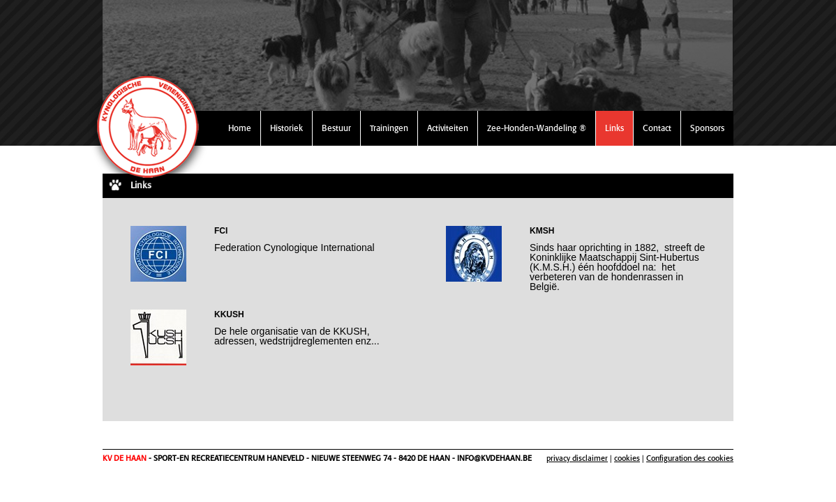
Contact (657, 128)
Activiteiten (447, 128)
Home (239, 128)
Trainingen (389, 128)
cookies (627, 458)
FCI (220, 231)
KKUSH (229, 314)
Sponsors (707, 128)
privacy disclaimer (577, 458)
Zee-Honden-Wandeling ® (536, 128)
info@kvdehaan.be (494, 458)
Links (614, 128)
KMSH (542, 231)
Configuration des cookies (689, 458)
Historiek (286, 128)
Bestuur (336, 128)
